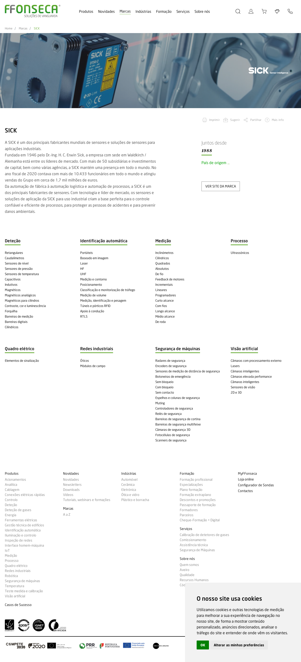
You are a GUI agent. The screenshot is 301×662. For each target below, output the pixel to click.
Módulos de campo (92, 366)
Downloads (71, 490)
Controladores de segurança (174, 408)
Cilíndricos (11, 327)
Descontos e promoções (198, 500)
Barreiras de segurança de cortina (178, 419)
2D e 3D (236, 392)
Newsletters (72, 485)
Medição (11, 555)
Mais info (278, 120)
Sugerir (235, 120)
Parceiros (187, 515)
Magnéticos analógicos (20, 295)
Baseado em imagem (94, 258)
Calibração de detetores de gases (204, 535)
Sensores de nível (17, 263)
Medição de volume (93, 295)
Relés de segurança (168, 414)
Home (9, 28)
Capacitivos (13, 279)
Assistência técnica (194, 545)
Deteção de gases (18, 510)
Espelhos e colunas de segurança (177, 398)
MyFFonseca (247, 473)
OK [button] (203, 645)
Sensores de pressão (19, 269)
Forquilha (11, 311)
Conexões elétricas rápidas (25, 495)
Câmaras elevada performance (251, 376)
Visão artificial (15, 596)
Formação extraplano (195, 495)
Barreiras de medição (19, 316)
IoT (7, 550)
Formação (164, 12)
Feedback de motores (169, 279)
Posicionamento (91, 284)
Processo (12, 561)
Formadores (189, 510)
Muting (160, 403)
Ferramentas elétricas (21, 520)
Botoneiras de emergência (173, 376)
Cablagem (12, 490)
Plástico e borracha (135, 500)
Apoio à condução (92, 311)
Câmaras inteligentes (245, 371)
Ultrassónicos (240, 253)
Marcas (125, 11)
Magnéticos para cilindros (22, 300)
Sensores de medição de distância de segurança (187, 371)
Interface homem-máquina (24, 545)
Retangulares (14, 253)
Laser (84, 263)
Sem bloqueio (164, 382)
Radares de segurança (170, 360)
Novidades (106, 12)
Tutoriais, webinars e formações (86, 500)
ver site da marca (220, 186)
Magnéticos (13, 290)
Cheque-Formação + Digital (200, 520)
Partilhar (255, 120)
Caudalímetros (14, 258)
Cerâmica (128, 485)
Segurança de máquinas (22, 581)
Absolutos (162, 269)
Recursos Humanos (194, 580)
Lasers (235, 366)
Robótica (11, 576)
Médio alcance (165, 316)
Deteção (11, 505)
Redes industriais (18, 571)
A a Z (66, 514)
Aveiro (184, 570)
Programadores (165, 295)
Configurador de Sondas (256, 485)
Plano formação (191, 490)
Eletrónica (128, 490)
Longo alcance (165, 311)
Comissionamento (193, 540)
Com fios (161, 306)
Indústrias (143, 12)
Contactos (245, 491)
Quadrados (162, 263)
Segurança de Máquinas (197, 550)
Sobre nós (202, 12)
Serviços (183, 12)
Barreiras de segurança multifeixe (178, 424)
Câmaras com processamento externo (256, 360)
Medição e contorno (93, 279)
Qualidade (187, 575)
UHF (83, 274)
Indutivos (11, 284)
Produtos (86, 12)
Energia (10, 515)
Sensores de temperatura (22, 274)
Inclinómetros (164, 253)
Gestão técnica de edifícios (24, 525)
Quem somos (189, 565)
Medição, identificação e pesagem (103, 300)
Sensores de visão (243, 387)
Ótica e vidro (130, 495)
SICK (37, 28)
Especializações (191, 485)
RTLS (83, 316)
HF (82, 269)
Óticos (84, 360)
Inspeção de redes (18, 540)
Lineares (161, 290)
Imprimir (214, 120)
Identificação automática (23, 530)
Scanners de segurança (170, 440)
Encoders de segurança (170, 366)
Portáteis (86, 253)
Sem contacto (164, 392)
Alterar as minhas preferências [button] (239, 645)
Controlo (11, 500)
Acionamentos (15, 479)
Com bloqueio (164, 387)
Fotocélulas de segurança (172, 435)
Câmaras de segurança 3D (172, 430)
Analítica (11, 485)
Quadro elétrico (16, 566)
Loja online (246, 479)
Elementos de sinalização (22, 360)
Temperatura (14, 586)
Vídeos (68, 495)
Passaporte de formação (198, 505)
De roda (160, 322)
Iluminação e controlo (20, 535)
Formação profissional (196, 479)
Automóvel (129, 479)
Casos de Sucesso (18, 605)
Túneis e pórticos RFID (95, 306)
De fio (159, 274)
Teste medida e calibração (24, 591)
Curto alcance (164, 300)
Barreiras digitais (16, 322)
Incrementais (164, 284)
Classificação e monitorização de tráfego (107, 290)
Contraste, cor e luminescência (25, 306)
